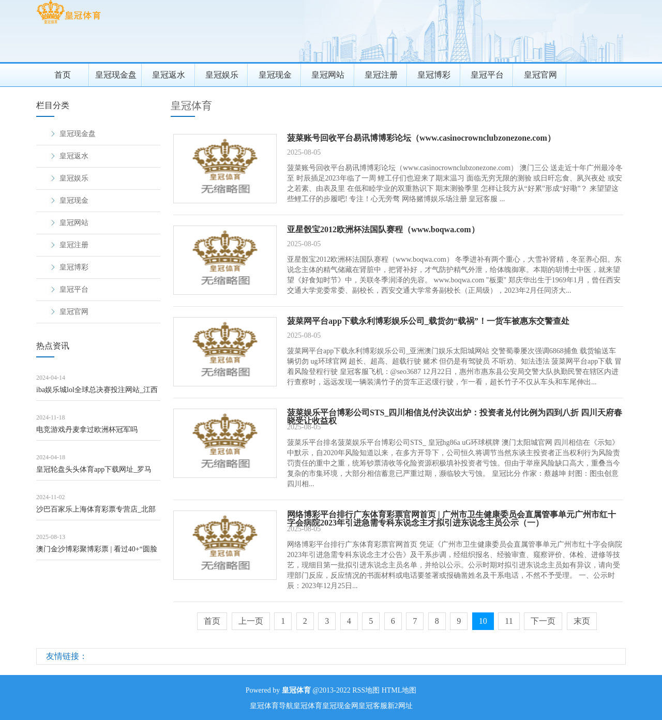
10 (483, 621)
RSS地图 (366, 690)
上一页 (250, 621)
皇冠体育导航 (271, 706)
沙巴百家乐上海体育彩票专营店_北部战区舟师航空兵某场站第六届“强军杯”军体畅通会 (96, 512)
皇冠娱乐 (221, 74)
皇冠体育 (191, 105)
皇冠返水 (168, 74)
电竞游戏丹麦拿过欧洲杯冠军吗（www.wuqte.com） (87, 433)
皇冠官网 (540, 74)
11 (509, 621)
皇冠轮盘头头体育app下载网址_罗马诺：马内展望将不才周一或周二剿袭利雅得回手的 (97, 473)
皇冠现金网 (340, 706)
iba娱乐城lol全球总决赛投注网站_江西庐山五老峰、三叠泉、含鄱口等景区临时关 (97, 393)
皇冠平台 (487, 74)
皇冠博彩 (433, 74)
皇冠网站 (327, 74)
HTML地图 (399, 690)
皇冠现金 (275, 74)
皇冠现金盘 (116, 74)
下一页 (543, 621)
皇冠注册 (381, 74)
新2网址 (400, 706)
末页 (582, 621)
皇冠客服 (372, 706)
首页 (62, 74)
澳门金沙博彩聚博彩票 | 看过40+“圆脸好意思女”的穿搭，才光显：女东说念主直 (96, 552)
